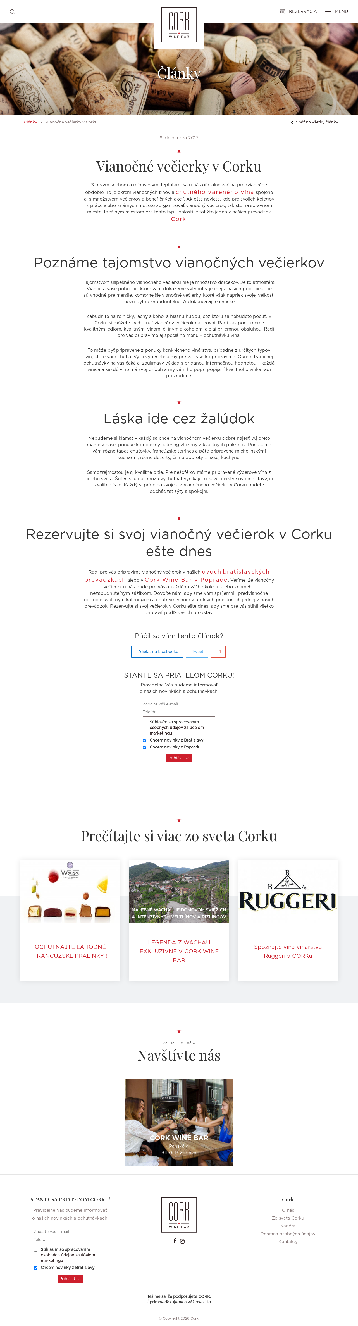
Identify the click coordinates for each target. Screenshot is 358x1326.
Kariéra (287, 1226)
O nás (288, 1210)
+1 (219, 652)
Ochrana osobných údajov (288, 1234)
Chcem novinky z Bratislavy (173, 740)
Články (30, 122)
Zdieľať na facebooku (157, 652)
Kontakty (288, 1242)
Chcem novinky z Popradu (172, 747)
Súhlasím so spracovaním (173, 727)
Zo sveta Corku (288, 1218)
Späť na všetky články (314, 122)
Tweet (198, 652)
